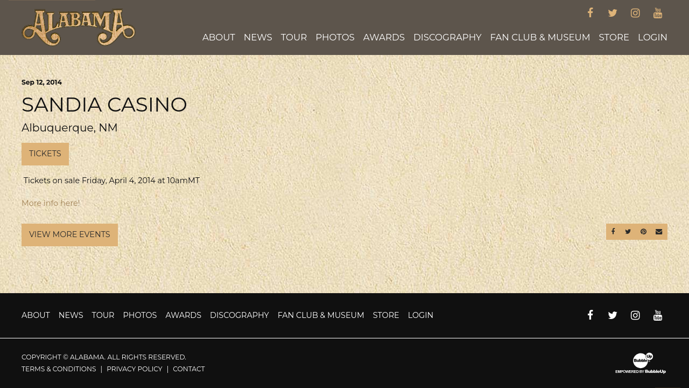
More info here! (51, 203)
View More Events (69, 234)
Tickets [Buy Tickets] (45, 153)
